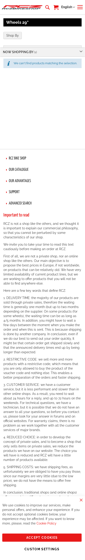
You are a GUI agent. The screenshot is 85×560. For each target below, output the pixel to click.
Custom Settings (41, 549)
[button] (68, 7)
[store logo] (22, 7)
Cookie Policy (46, 523)
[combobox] (47, 7)
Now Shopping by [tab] (18, 52)
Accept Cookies (42, 537)
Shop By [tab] (12, 35)
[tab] (42, 158)
